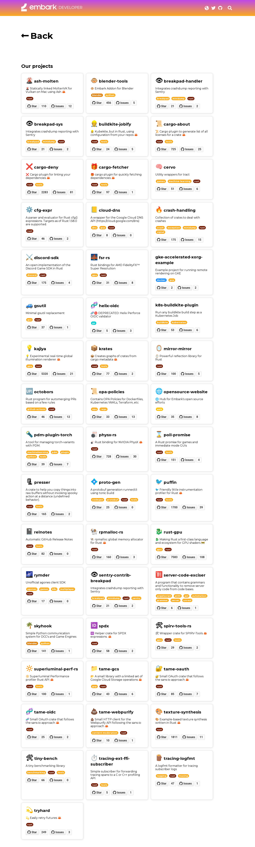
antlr (178, 596)
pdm (54, 452)
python (110, 95)
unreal (187, 600)
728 (108, 456)
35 (172, 417)
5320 (44, 373)
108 (202, 557)
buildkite (162, 322)
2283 (44, 192)
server (175, 600)
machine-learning (179, 181)
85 (172, 694)
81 (71, 192)
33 (107, 417)
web (159, 409)
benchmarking (36, 772)
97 (107, 192)
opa (94, 409)
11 (201, 737)
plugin (65, 452)
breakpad (163, 98)
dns (94, 227)
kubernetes (179, 322)
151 (173, 460)
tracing (183, 776)
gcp (102, 227)
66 (43, 780)
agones (31, 589)
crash (160, 227)
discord (31, 275)
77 (107, 373)
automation (199, 596)
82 (43, 553)
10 (107, 740)
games (161, 181)
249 (43, 832)
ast (186, 596)
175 (173, 239)
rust (29, 98)
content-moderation (104, 733)
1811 (174, 737)
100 (173, 373)
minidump (178, 98)
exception (174, 227)
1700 (174, 507)
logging (161, 776)
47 (172, 783)
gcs (29, 319)
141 (43, 651)
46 (43, 238)
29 (172, 647)
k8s (54, 589)
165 (43, 514)
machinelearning (37, 452)
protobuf (112, 499)
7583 (174, 557)
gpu (94, 275)
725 (173, 149)
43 (107, 694)
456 (108, 103)
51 (172, 189)
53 (172, 330)
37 (43, 327)
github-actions (36, 409)
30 (134, 456)
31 (107, 282)
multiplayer (67, 589)
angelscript (164, 596)
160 (108, 557)
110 (43, 106)
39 (43, 464)
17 (43, 601)
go (93, 323)
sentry (136, 598)
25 (199, 149)
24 (107, 149)
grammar (162, 600)
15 (199, 239)
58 (107, 651)
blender (97, 95)
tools (104, 141)
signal (160, 232)
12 (70, 106)
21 (172, 106)
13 (133, 417)
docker (161, 280)
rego (103, 409)
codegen (97, 499)
